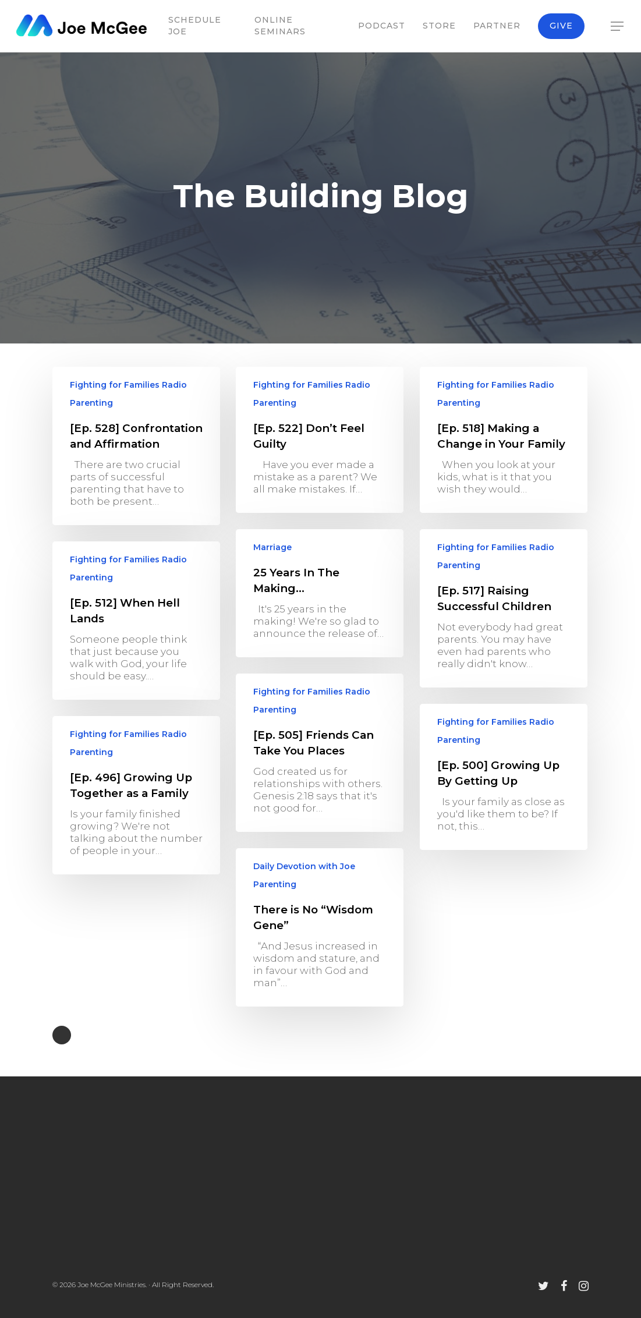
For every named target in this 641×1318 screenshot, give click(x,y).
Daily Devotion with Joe (304, 872)
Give (561, 25)
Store (439, 25)
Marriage (272, 553)
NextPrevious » (61, 1035)
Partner (496, 25)
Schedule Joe (194, 26)
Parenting (91, 403)
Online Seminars (280, 26)
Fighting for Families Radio (128, 385)
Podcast (381, 25)
